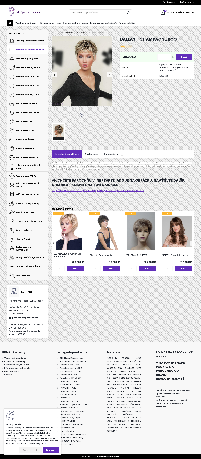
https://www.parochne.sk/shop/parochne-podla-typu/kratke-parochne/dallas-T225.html (98, 190)
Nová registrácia (187, 2)
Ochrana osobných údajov (75, 23)
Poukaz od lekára (127, 23)
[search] (128, 12)
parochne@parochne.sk (25, 317)
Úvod (54, 32)
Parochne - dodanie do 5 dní (73, 32)
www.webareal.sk (110, 456)
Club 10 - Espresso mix (101, 255)
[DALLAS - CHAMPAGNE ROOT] (82, 71)
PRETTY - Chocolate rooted (175, 255)
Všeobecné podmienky (26, 23)
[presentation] (54, 74)
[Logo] (24, 12)
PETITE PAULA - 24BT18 (136, 255)
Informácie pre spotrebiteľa (103, 23)
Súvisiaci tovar (114, 154)
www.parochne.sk (172, 400)
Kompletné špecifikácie (67, 153)
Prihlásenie (170, 2)
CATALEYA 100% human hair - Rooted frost (68, 255)
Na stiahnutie (91, 153)
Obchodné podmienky (50, 23)
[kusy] (164, 57)
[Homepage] (10, 23)
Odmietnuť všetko (30, 450)
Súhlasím (51, 450)
